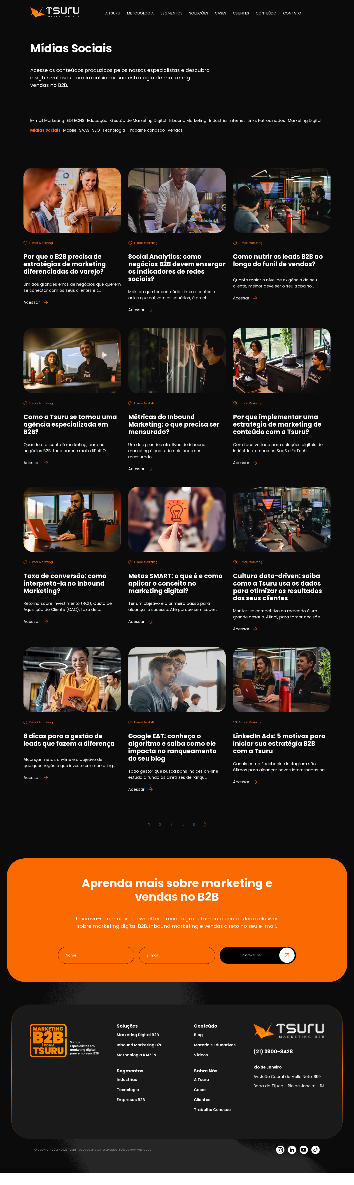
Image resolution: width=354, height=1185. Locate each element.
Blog (198, 1046)
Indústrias (127, 1091)
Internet (237, 120)
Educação (97, 120)
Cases (200, 1101)
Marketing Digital (304, 120)
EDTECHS (75, 120)
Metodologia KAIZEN (136, 1066)
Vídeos (201, 1066)
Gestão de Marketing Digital (138, 120)
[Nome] (96, 967)
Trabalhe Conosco (212, 1121)
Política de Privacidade (135, 1161)
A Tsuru (201, 1091)
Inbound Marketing (187, 120)
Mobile (69, 130)
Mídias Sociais (45, 130)
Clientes (202, 1111)
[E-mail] (177, 967)
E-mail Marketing (47, 120)
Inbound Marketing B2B (140, 1056)
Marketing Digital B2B (138, 1046)
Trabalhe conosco (146, 130)
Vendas (175, 130)
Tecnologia (113, 130)
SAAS (84, 130)
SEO (96, 130)
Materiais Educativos (215, 1056)
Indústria (218, 120)
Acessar (36, 305)
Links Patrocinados (266, 120)
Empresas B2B (131, 1111)
